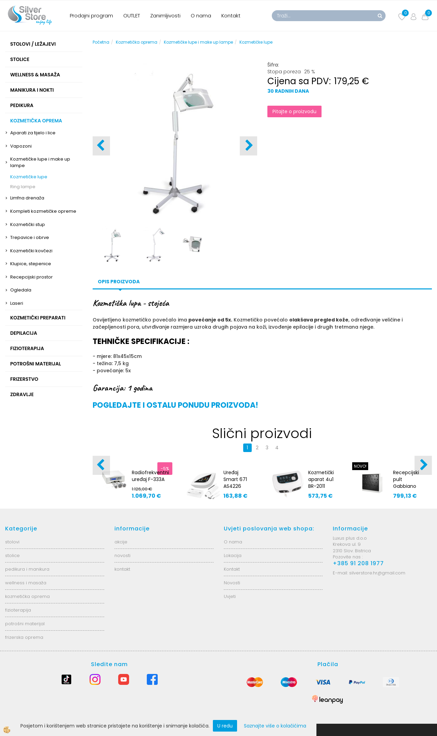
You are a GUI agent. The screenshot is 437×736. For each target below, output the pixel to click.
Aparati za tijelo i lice (33, 133)
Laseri (16, 303)
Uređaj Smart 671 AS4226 (235, 479)
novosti (122, 555)
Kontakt (230, 15)
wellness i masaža (25, 583)
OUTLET (131, 15)
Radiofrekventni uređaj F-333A (150, 476)
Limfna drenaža (27, 198)
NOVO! (360, 466)
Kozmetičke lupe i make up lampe (40, 162)
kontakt (122, 569)
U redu (225, 725)
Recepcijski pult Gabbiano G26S (406, 482)
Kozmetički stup (27, 224)
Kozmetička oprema (136, 42)
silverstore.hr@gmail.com (377, 573)
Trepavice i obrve (29, 237)
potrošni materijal (25, 623)
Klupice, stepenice (30, 263)
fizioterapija (18, 610)
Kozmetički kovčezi (31, 250)
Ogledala (20, 290)
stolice (12, 555)
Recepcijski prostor (31, 277)
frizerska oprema (24, 637)
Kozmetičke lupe (28, 177)
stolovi (12, 542)
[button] (248, 145)
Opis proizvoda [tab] (119, 281)
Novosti (232, 583)
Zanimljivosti (165, 15)
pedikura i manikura (27, 569)
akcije (120, 542)
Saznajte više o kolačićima (275, 725)
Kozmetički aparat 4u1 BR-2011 (321, 479)
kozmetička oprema (27, 596)
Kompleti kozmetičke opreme (43, 211)
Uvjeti (230, 596)
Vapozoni (21, 146)
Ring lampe (22, 186)
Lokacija (232, 555)
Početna (101, 42)
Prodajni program (91, 15)
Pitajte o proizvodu (294, 111)
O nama (201, 15)
